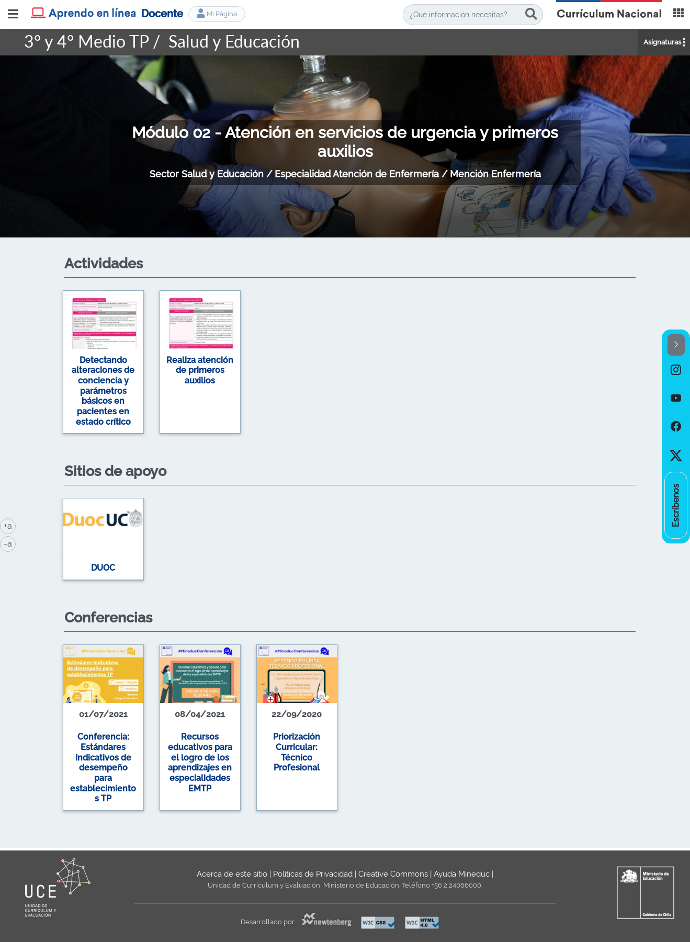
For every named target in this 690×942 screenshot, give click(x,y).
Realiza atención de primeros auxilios (199, 370)
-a (10, 543)
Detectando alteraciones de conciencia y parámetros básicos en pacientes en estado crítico (103, 391)
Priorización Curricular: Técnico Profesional (296, 752)
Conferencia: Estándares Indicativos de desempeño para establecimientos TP (103, 767)
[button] (676, 345)
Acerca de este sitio (232, 874)
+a (10, 525)
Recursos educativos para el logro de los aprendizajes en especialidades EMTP (200, 762)
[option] (345, 364)
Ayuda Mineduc (462, 874)
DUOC (103, 568)
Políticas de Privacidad (313, 874)
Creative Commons (393, 874)
